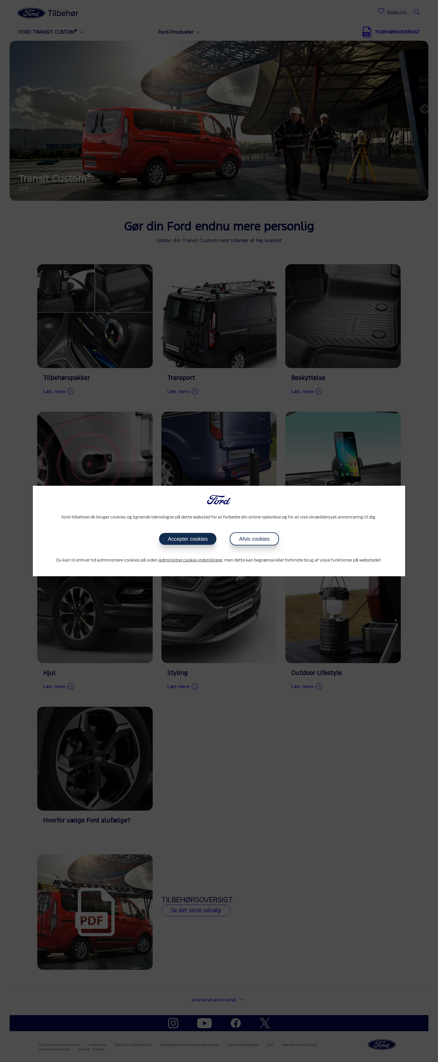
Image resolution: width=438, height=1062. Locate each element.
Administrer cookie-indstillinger (190, 560)
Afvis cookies (254, 539)
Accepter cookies (188, 539)
